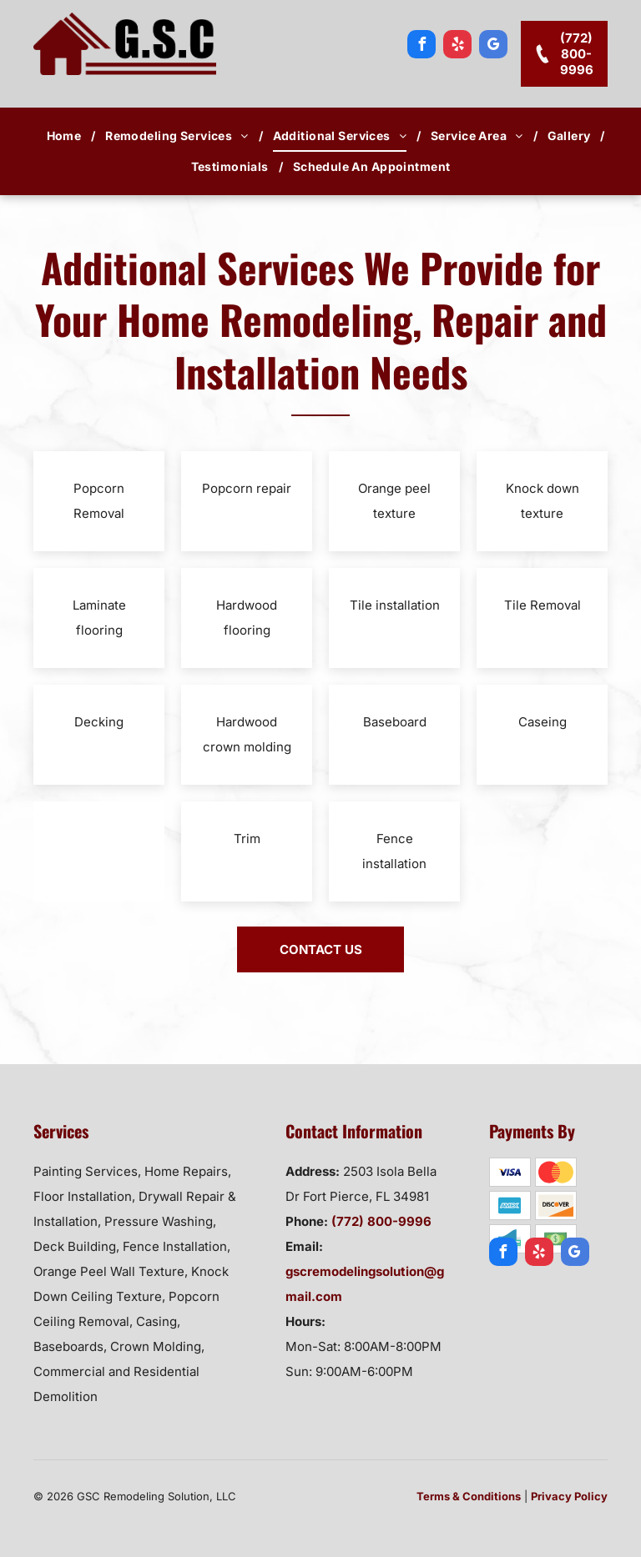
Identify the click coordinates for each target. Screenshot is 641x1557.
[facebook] (421, 46)
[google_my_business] (493, 46)
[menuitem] (66, 136)
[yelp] (457, 46)
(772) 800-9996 (381, 1221)
